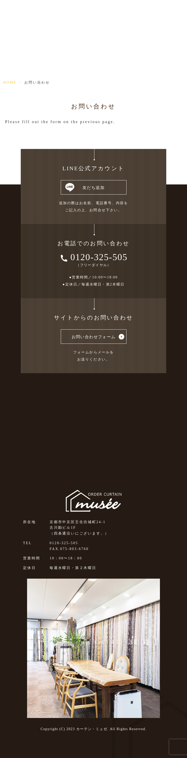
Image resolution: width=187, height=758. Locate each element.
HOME (9, 82)
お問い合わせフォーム (94, 337)
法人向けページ (139, 9)
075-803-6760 (74, 549)
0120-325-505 (99, 257)
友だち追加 (93, 187)
